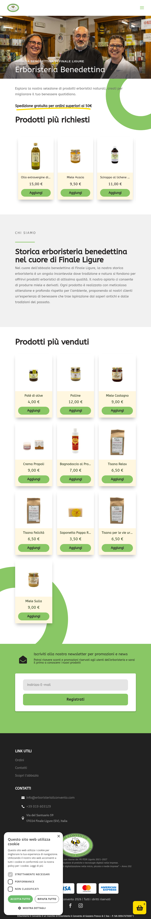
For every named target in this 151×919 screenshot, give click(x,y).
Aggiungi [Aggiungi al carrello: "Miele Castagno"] (117, 410)
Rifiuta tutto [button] (47, 899)
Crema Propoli (33, 464)
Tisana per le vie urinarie (120, 533)
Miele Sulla (33, 601)
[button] (33, 908)
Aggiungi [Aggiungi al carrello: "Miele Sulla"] (33, 616)
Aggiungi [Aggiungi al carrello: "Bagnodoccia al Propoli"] (75, 479)
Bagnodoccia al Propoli (77, 464)
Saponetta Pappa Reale (77, 533)
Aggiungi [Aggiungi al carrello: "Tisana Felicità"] (33, 548)
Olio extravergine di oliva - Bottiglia (46, 177)
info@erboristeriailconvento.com (50, 797)
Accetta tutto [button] (20, 899)
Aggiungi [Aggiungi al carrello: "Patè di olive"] (33, 410)
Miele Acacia (75, 177)
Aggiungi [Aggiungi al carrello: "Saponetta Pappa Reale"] (75, 548)
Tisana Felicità (33, 533)
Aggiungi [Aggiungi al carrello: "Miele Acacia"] (75, 193)
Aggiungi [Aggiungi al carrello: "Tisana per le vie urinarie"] (117, 548)
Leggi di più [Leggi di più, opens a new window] (36, 866)
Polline (75, 395)
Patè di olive (34, 395)
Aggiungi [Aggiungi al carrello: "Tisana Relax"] (117, 479)
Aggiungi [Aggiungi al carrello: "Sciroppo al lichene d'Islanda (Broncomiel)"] (115, 193)
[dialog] (33, 873)
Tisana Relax (117, 464)
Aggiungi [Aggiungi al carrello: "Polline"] (75, 410)
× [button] (58, 836)
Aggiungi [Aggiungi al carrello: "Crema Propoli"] (33, 479)
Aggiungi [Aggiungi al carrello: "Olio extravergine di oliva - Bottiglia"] (35, 193)
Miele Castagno (117, 395)
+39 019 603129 (38, 806)
